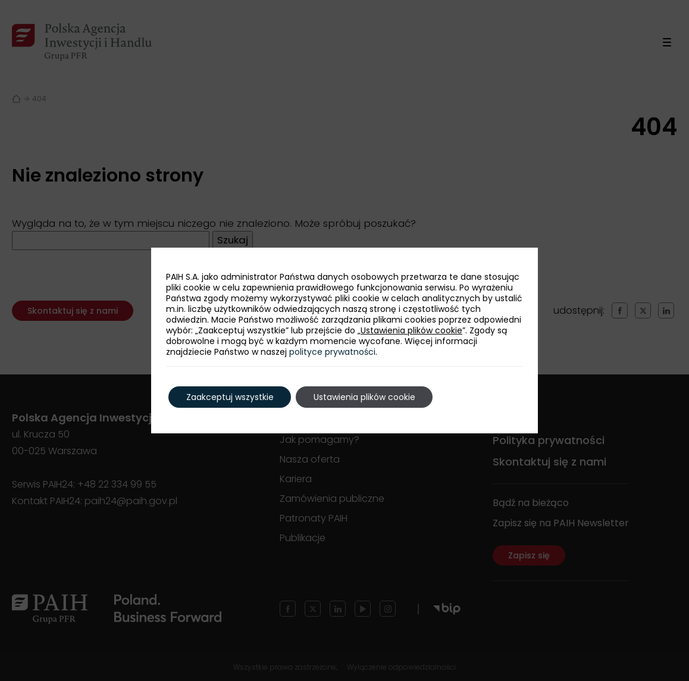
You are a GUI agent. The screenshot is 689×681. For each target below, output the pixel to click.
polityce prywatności (332, 352)
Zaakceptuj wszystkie (230, 397)
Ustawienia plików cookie (411, 330)
